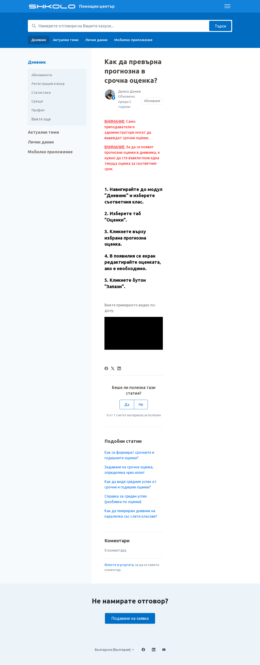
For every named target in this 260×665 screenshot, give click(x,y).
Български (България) (115, 650)
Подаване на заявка (130, 618)
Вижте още (41, 119)
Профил (37, 110)
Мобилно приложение (133, 40)
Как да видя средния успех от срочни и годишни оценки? (130, 484)
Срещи (37, 101)
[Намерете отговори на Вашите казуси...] (130, 26)
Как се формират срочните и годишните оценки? (129, 455)
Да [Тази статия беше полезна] (126, 404)
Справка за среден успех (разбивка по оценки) (125, 499)
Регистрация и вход (48, 84)
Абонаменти (41, 75)
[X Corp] (112, 369)
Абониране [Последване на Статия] (152, 101)
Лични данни (96, 40)
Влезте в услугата (119, 565)
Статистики (41, 92)
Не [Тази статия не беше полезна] (141, 404)
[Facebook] (106, 369)
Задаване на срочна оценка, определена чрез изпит (128, 470)
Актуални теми (65, 40)
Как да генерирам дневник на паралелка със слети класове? (130, 513)
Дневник (38, 40)
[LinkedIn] (119, 369)
